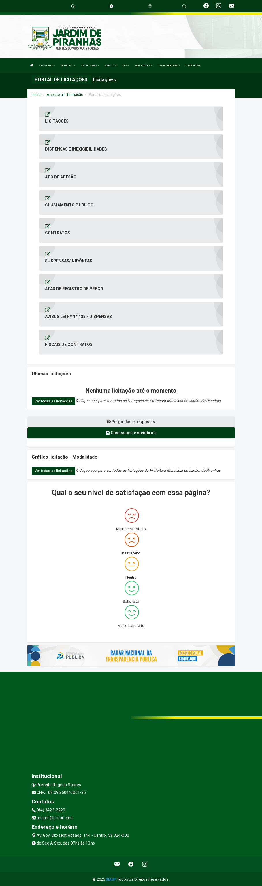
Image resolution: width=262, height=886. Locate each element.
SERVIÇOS (111, 65)
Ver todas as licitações (53, 401)
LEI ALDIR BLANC (169, 65)
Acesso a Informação (65, 94)
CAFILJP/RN (193, 65)
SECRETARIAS (90, 65)
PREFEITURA (47, 65)
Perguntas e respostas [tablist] (131, 421)
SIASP (111, 879)
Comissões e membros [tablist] (131, 432)
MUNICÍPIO (68, 65)
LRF (125, 65)
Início (36, 94)
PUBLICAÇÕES (143, 65)
